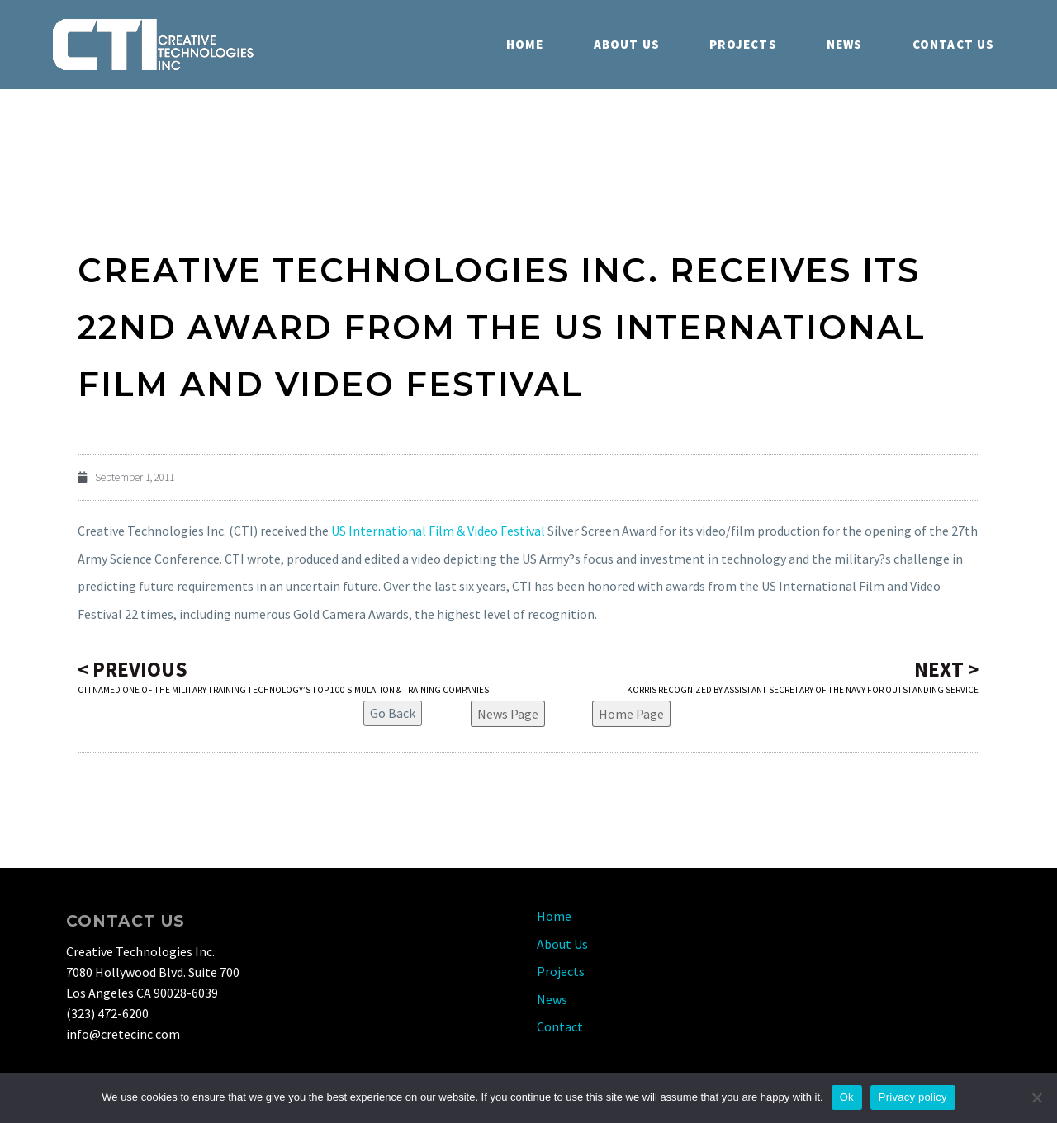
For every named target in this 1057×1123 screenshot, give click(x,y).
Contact (560, 1026)
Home (525, 44)
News (845, 44)
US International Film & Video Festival (438, 530)
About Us (627, 44)
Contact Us (953, 44)
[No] (1036, 1097)
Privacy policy (913, 1097)
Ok (847, 1097)
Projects (743, 44)
